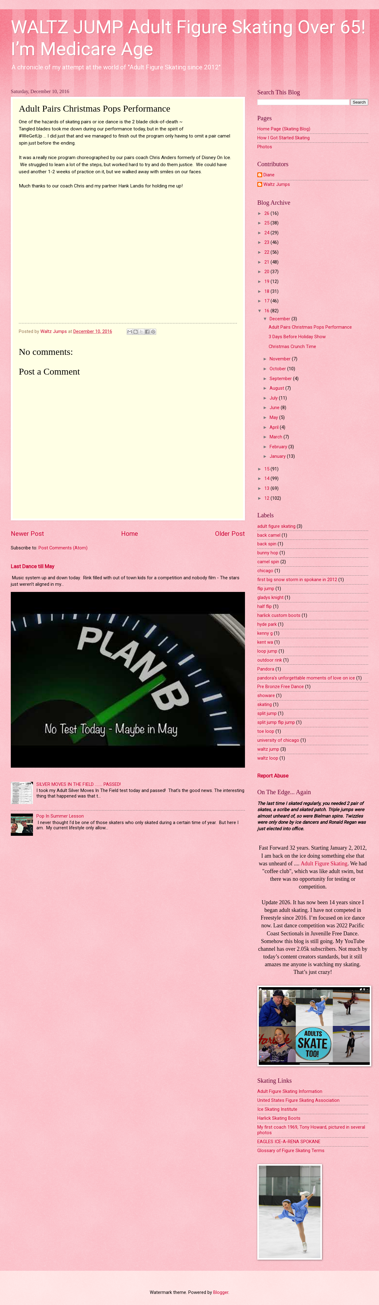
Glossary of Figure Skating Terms (290, 1150)
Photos (264, 147)
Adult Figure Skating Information (289, 1091)
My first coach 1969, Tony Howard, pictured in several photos (311, 1129)
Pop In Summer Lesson (60, 816)
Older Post (230, 533)
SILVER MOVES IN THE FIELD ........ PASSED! (78, 784)
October (278, 368)
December (280, 319)
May (274, 417)
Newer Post (27, 533)
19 (267, 281)
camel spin (268, 561)
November (281, 359)
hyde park (267, 624)
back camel (268, 535)
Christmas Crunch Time (292, 346)
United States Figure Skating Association (298, 1100)
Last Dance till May (32, 566)
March (276, 437)
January (278, 456)
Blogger (220, 1292)
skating (264, 704)
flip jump (265, 588)
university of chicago (278, 740)
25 (267, 223)
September (281, 378)
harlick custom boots (278, 615)
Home (129, 533)
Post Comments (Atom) (63, 548)
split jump (267, 713)
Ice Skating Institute (277, 1109)
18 (267, 291)
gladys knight (270, 597)
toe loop (265, 731)
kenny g (265, 633)
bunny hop (267, 553)
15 (267, 469)
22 (267, 252)
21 (267, 262)
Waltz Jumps (276, 184)
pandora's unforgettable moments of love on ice (306, 678)
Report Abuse (272, 776)
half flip (264, 606)
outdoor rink (269, 660)
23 (267, 242)
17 (267, 301)
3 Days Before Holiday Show (297, 336)
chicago (265, 570)
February (279, 446)
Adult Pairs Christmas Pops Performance (310, 327)
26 (267, 213)
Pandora (265, 669)
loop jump (267, 651)
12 (267, 498)
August (277, 388)
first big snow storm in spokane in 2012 (297, 579)
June (275, 407)
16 (267, 311)
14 (267, 478)
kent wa (265, 642)
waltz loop (267, 758)
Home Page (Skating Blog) (283, 129)
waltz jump (268, 749)
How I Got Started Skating (283, 138)
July (274, 398)
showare (266, 695)
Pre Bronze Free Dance (280, 686)
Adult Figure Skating (324, 863)
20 (267, 271)
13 (267, 488)
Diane (269, 175)
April (275, 427)
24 (267, 233)
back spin (266, 544)
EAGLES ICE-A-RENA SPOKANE (288, 1141)
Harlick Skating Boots (278, 1118)
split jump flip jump (276, 722)
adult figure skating (276, 526)
